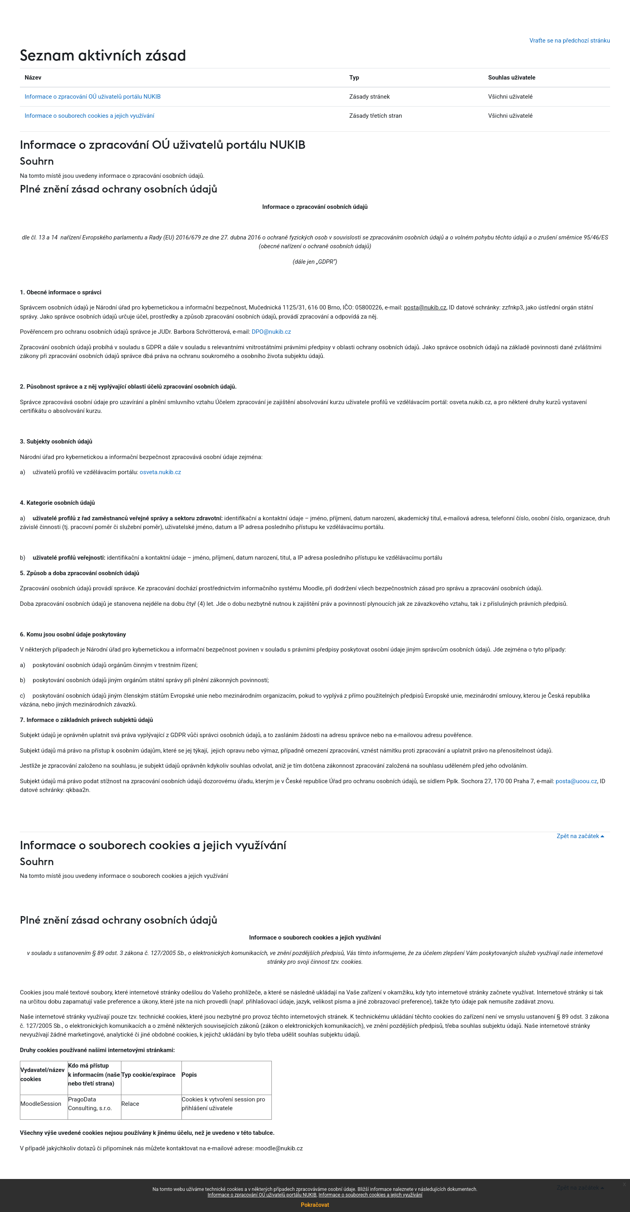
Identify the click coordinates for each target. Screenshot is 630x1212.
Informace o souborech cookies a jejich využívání (89, 115)
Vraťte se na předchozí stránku (569, 40)
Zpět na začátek (582, 836)
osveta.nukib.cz (160, 472)
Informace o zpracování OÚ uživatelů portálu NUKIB (93, 96)
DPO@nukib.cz (271, 331)
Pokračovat (315, 1205)
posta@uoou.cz (576, 781)
